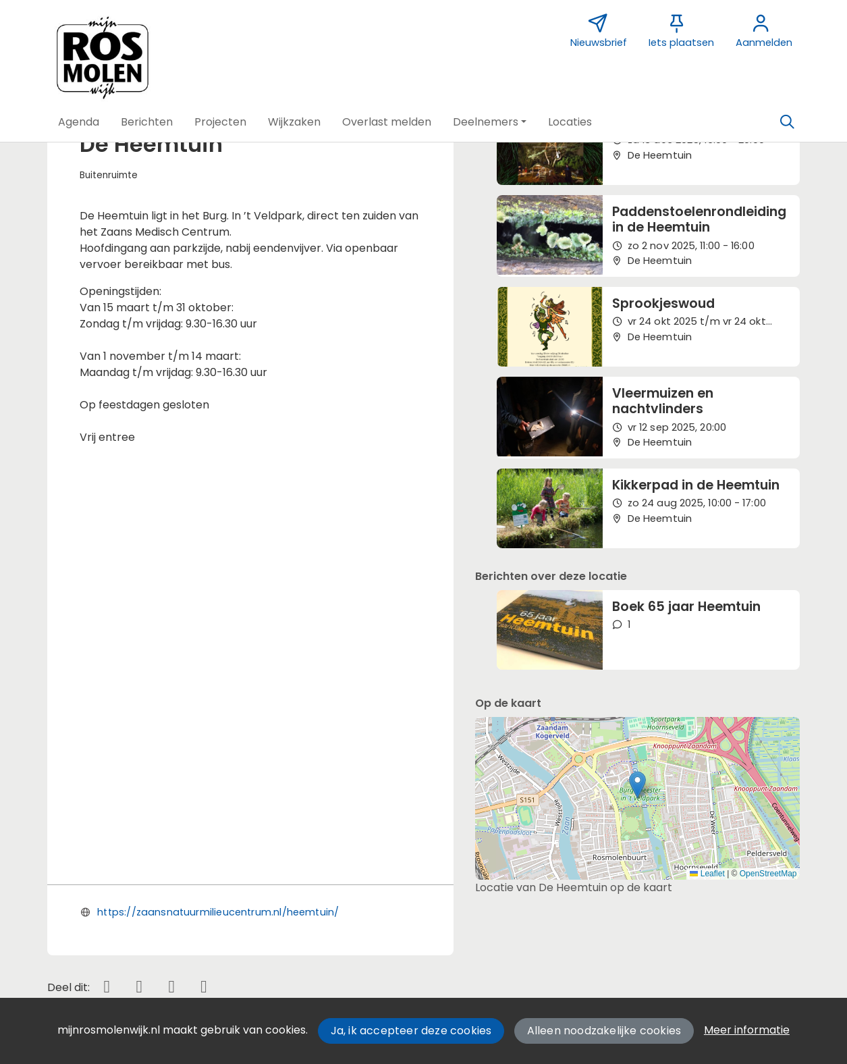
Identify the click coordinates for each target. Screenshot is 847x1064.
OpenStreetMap (768, 873)
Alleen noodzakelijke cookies (604, 1030)
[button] (78, 122)
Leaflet (707, 873)
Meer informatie (747, 1030)
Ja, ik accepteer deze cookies (411, 1030)
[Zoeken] (787, 122)
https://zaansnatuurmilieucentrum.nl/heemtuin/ (218, 586)
